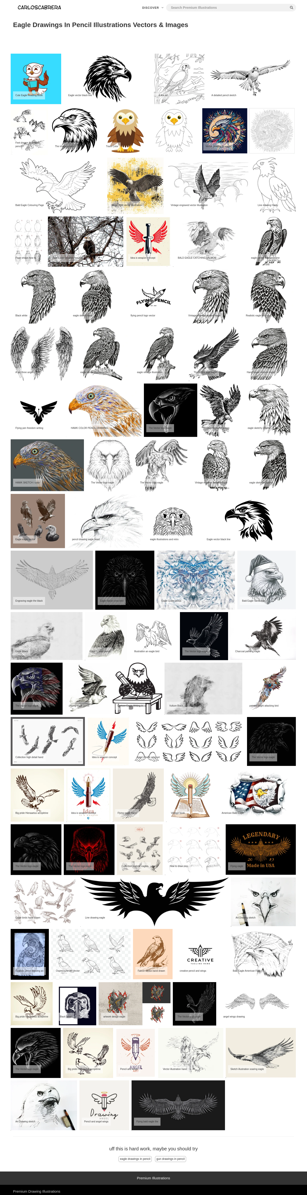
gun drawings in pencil (170, 1159)
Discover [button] (153, 7)
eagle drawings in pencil (135, 1159)
